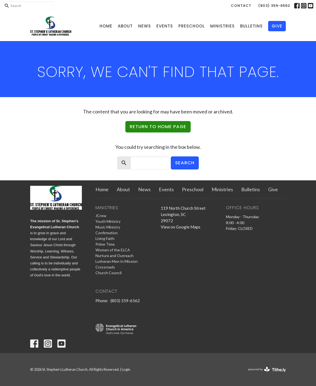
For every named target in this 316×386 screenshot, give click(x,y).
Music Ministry (107, 227)
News (144, 26)
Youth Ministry (107, 221)
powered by (267, 370)
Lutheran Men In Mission (116, 261)
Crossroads (105, 267)
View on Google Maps (180, 226)
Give (277, 26)
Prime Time (105, 244)
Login (126, 369)
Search (184, 163)
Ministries (222, 26)
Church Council (108, 272)
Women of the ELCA (112, 250)
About (125, 26)
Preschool (191, 26)
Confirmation (106, 232)
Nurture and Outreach (114, 255)
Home (106, 26)
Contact (241, 5)
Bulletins (251, 26)
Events (164, 26)
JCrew (100, 215)
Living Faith (104, 238)
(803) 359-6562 (274, 5)
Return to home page (158, 126)
